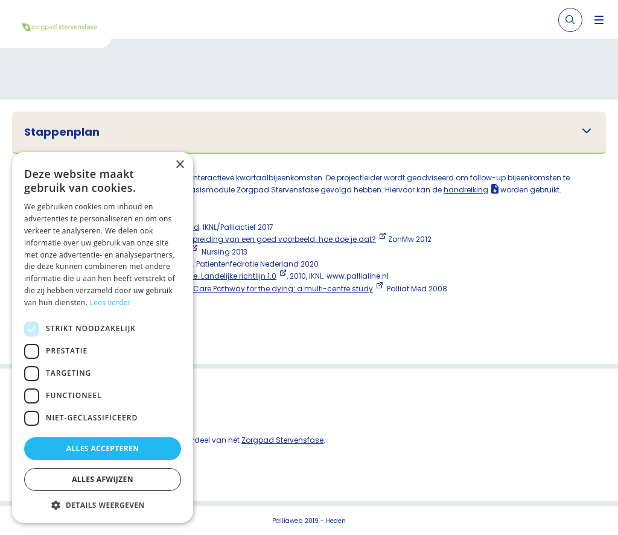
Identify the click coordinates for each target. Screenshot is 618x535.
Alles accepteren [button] (102, 448)
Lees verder (111, 302)
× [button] (179, 164)
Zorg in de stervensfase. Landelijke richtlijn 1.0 (194, 276)
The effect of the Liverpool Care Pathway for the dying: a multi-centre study (236, 288)
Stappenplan (62, 132)
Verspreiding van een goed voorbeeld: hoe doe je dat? (276, 239)
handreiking (466, 190)
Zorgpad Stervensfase (282, 440)
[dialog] (102, 337)
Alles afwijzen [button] (102, 479)
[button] (102, 505)
